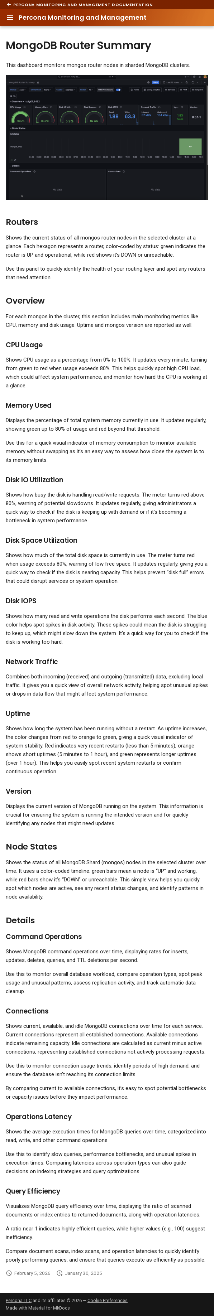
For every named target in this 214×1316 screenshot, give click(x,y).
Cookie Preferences (107, 1300)
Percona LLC (19, 1300)
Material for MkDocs (49, 1308)
